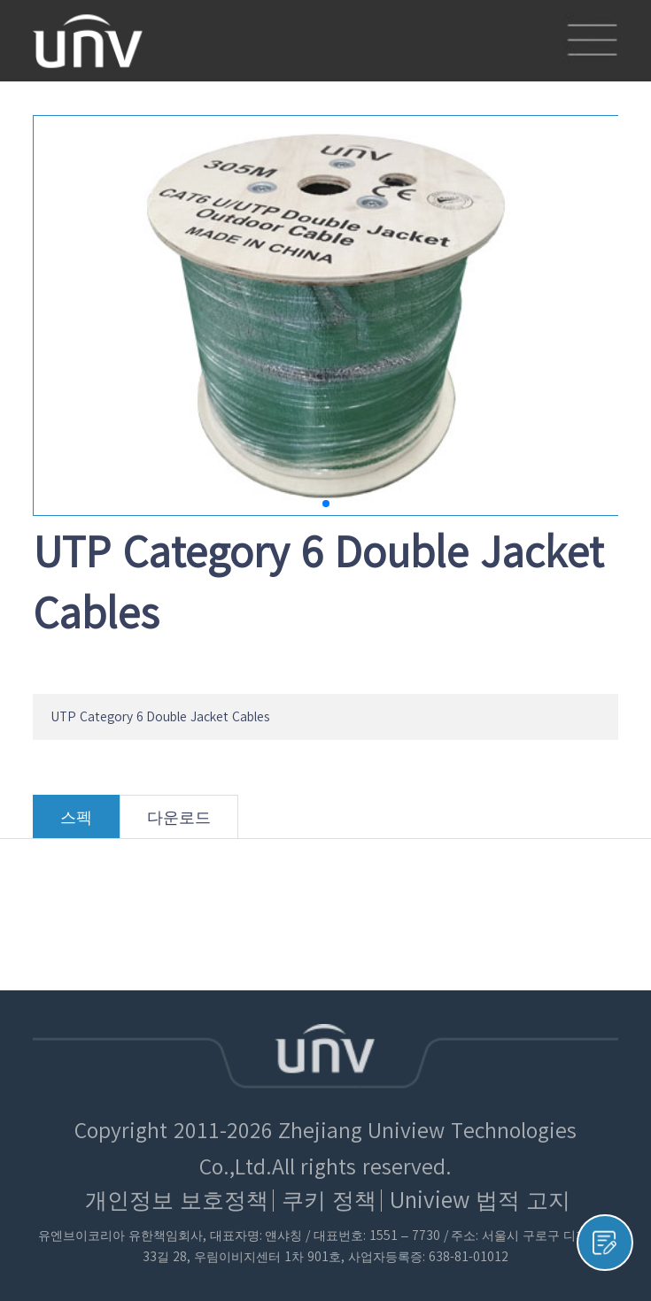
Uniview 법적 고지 (480, 1200)
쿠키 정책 (329, 1200)
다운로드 (179, 823)
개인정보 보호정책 (176, 1200)
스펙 (76, 823)
